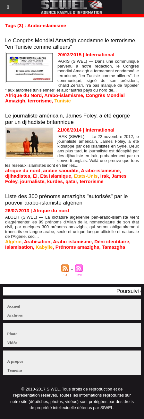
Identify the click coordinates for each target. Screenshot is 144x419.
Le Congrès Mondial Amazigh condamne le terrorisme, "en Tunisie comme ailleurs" (71, 43)
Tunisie (62, 100)
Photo (12, 333)
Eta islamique (55, 176)
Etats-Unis (85, 176)
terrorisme (40, 100)
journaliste (32, 181)
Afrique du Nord (23, 95)
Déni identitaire (111, 241)
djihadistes (17, 176)
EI (35, 176)
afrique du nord (22, 170)
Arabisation (37, 241)
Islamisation (19, 247)
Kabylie (44, 247)
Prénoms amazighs (77, 247)
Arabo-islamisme (63, 95)
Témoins (14, 370)
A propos (15, 361)
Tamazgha (113, 247)
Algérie (13, 241)
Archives (15, 315)
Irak (104, 176)
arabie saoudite (60, 170)
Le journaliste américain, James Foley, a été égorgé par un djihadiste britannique (67, 119)
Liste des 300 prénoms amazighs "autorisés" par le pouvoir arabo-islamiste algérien (66, 199)
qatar (71, 181)
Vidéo (12, 342)
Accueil (13, 306)
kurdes (55, 181)
